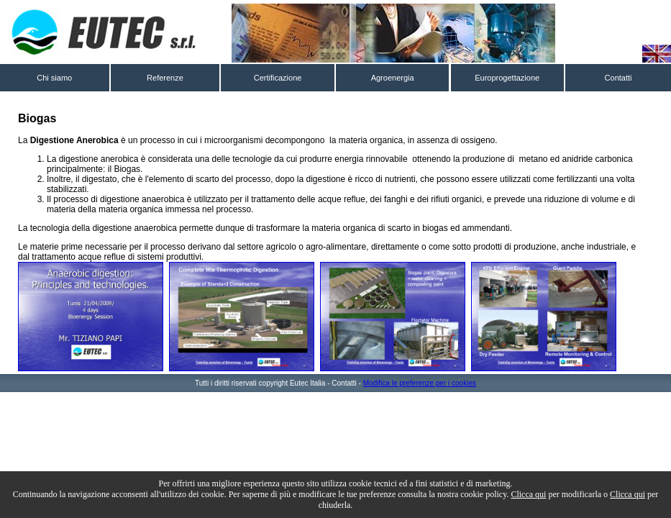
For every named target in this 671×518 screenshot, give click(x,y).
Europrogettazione (507, 77)
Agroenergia (392, 77)
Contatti (618, 77)
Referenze (165, 77)
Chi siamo (54, 77)
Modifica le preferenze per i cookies (419, 383)
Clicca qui (528, 494)
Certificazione (278, 77)
